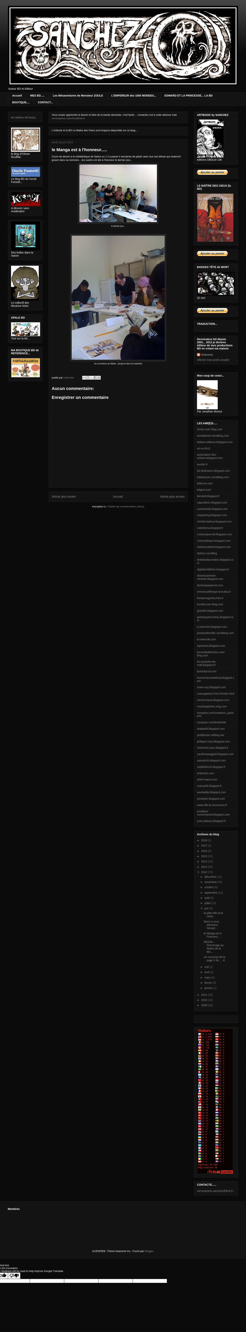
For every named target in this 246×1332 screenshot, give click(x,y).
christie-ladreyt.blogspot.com (214, 521)
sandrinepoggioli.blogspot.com (215, 754)
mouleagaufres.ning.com (212, 706)
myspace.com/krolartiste (211, 722)
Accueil (17, 95)
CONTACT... (45, 102)
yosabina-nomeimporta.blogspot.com (213, 813)
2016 (204, 851)
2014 (204, 861)
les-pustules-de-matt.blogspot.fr (206, 663)
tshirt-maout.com (207, 779)
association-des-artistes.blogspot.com (210, 456)
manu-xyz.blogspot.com (211, 687)
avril (207, 972)
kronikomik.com (206, 639)
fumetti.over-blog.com (210, 604)
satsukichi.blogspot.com (211, 760)
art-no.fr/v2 (203, 448)
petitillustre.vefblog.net (210, 735)
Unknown (207, 354)
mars (207, 977)
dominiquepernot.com (210, 585)
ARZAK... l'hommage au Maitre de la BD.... (214, 946)
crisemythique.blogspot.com (214, 540)
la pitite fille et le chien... (213, 914)
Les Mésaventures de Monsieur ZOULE (78, 95)
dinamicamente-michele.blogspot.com (210, 577)
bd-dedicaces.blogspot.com (213, 470)
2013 (204, 866)
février (208, 982)
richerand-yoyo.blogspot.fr (212, 747)
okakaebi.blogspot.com (211, 728)
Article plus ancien (172, 496)
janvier (208, 988)
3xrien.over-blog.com (209, 429)
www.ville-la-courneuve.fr (212, 805)
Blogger (149, 1251)
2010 (204, 1000)
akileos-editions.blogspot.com (215, 442)
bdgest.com (204, 489)
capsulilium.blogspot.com (212, 502)
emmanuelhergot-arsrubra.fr (214, 591)
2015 (204, 856)
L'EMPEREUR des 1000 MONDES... (133, 95)
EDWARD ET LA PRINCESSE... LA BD (188, 95)
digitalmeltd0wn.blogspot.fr (213, 569)
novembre (210, 882)
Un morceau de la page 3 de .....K (214, 958)
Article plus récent (64, 496)
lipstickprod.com (206, 671)
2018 (204, 840)
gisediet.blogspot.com (210, 610)
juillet (207, 903)
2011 (204, 994)
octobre (209, 887)
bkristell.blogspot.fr (208, 496)
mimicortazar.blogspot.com (213, 700)
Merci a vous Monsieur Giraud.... (211, 925)
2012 (204, 872)
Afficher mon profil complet (213, 359)
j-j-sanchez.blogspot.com (212, 626)
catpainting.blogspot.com (212, 515)
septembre (211, 892)
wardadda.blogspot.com (211, 792)
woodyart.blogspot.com (211, 798)
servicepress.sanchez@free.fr (68, 118)
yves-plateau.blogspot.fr (211, 820)
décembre (210, 876)
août (207, 897)
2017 (204, 845)
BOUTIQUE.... (20, 102)
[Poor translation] (14, 1276)
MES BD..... (37, 95)
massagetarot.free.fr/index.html (215, 693)
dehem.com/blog (207, 553)
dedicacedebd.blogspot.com (214, 546)
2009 (204, 1005)
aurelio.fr (202, 464)
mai (206, 966)
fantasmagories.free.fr (210, 598)
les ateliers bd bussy (23, 117)
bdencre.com (205, 483)
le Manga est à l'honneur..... (213, 935)
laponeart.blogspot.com (211, 645)
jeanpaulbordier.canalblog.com (215, 633)
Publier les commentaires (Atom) (126, 506)
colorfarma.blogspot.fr (210, 527)
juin (206, 908)
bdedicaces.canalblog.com (213, 477)
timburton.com (205, 773)
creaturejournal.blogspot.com (214, 534)
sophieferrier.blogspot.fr (211, 766)
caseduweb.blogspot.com (212, 508)
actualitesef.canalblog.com (213, 435)
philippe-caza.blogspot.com (213, 741)
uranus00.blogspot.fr (209, 785)
